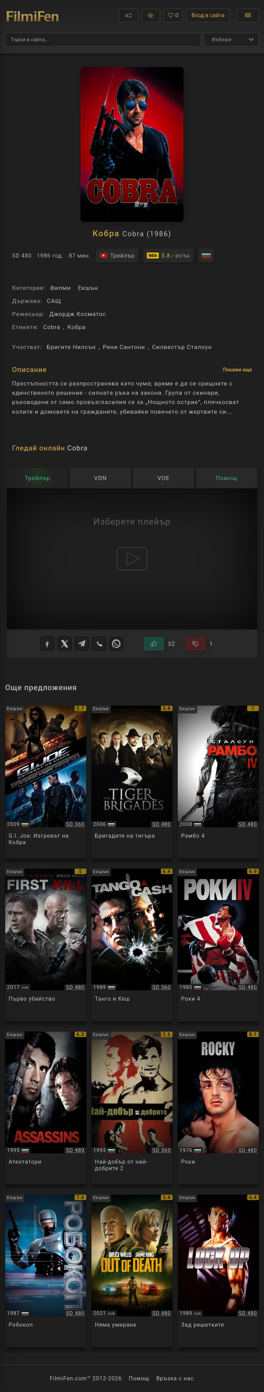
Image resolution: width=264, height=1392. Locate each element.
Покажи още (237, 369)
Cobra (51, 327)
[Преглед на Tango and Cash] (132, 945)
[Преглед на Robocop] (45, 1271)
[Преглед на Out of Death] (132, 1271)
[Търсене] (103, 39)
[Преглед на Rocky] (218, 1108)
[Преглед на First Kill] (45, 945)
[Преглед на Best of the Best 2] (132, 1108)
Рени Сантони (124, 347)
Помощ (139, 1378)
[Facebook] (47, 644)
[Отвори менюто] (248, 15)
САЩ (54, 300)
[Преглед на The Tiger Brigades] (132, 782)
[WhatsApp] (116, 644)
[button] (128, 15)
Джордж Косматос (77, 314)
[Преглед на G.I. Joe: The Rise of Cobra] (45, 782)
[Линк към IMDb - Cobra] (168, 255)
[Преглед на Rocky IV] (218, 945)
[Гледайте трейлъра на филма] (117, 255)
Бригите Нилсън (71, 347)
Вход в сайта (207, 15)
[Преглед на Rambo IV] (218, 782)
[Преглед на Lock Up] (218, 1271)
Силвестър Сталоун (182, 347)
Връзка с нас (175, 1378)
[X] (65, 644)
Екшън (88, 287)
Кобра (76, 327)
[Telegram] (82, 644)
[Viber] (99, 644)
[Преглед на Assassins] (45, 1108)
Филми (60, 287)
